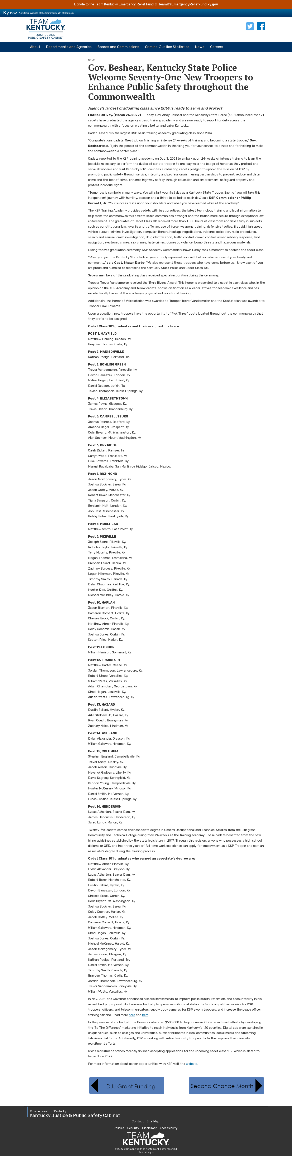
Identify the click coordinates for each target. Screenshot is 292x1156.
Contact (138, 1121)
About (35, 47)
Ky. (10, 12)
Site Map (153, 1121)
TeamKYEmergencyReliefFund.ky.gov (188, 4)
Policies (119, 1128)
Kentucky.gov (146, 1152)
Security (133, 1128)
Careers (216, 47)
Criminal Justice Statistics (167, 47)
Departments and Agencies (69, 47)
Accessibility (168, 1128)
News (199, 47)
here (132, 1015)
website (191, 1064)
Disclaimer (149, 1128)
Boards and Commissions (118, 47)
